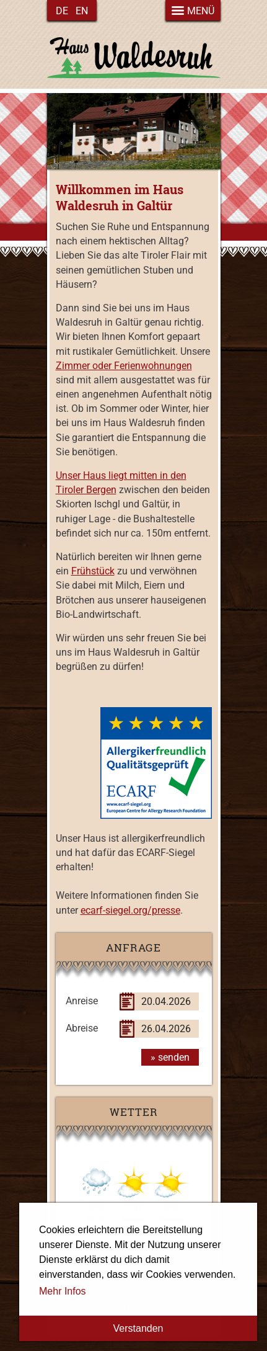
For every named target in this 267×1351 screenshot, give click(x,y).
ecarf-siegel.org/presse (130, 910)
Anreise (82, 1001)
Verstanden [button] (138, 1328)
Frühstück (93, 571)
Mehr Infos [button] (62, 1291)
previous (87, 130)
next (180, 130)
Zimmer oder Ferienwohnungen (124, 366)
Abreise (82, 1028)
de (62, 11)
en (82, 11)
